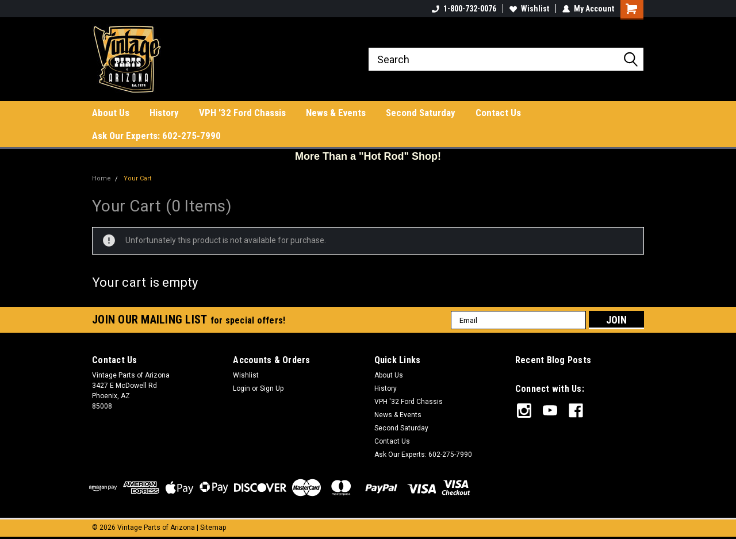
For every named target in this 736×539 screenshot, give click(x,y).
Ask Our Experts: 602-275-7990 (156, 135)
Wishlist (529, 8)
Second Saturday (420, 112)
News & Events (336, 112)
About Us (110, 112)
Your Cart (137, 178)
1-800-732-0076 (464, 8)
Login (241, 388)
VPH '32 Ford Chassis (242, 112)
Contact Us (498, 112)
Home (101, 178)
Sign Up (271, 388)
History (164, 112)
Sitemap (213, 527)
